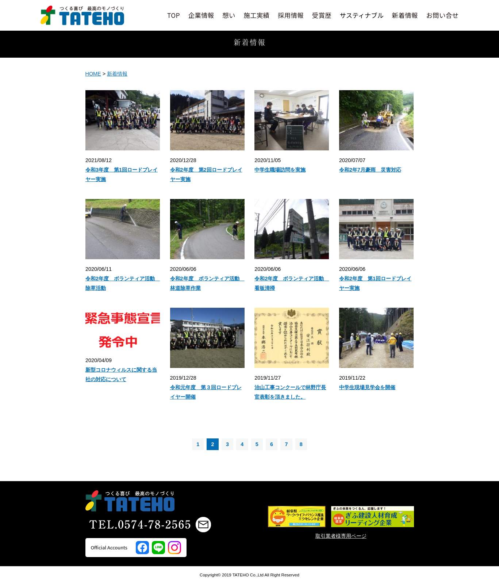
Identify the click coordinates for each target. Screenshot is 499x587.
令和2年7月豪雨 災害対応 (370, 170)
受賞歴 (321, 15)
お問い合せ (442, 15)
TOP (173, 15)
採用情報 (291, 15)
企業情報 (201, 15)
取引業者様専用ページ (340, 539)
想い (228, 15)
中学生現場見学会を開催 (367, 387)
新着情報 (405, 15)
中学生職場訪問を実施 (280, 170)
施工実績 (256, 15)
